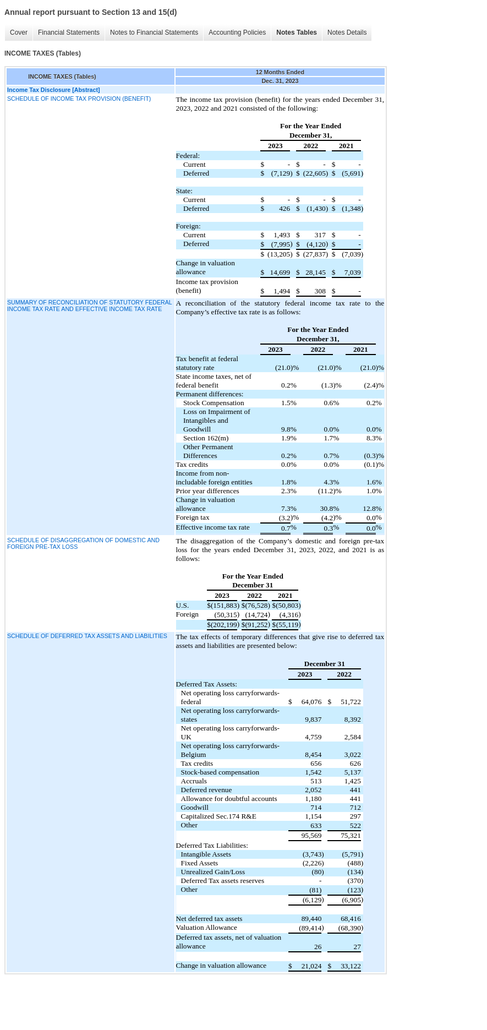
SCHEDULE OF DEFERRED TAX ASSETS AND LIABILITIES (87, 636)
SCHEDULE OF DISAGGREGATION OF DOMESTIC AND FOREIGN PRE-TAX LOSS (83, 543)
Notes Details (346, 32)
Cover (19, 32)
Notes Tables (296, 32)
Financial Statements (69, 32)
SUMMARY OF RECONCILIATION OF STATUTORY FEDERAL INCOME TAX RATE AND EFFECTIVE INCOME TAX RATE (89, 305)
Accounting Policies (237, 32)
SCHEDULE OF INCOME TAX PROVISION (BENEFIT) (79, 98)
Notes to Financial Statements (154, 32)
